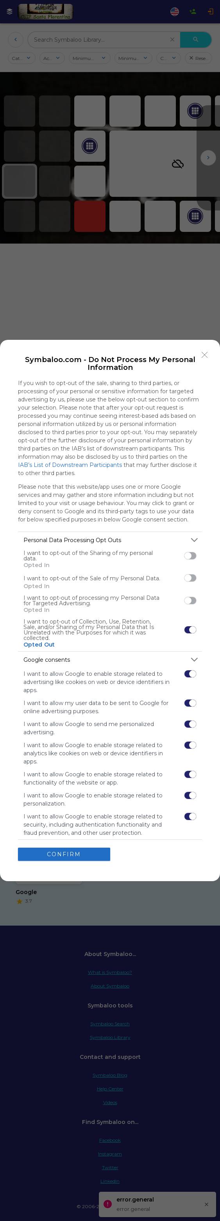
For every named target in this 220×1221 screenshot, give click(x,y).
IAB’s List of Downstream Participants (70, 464)
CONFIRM (64, 854)
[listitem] (110, 540)
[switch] (190, 556)
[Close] (204, 355)
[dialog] (110, 610)
